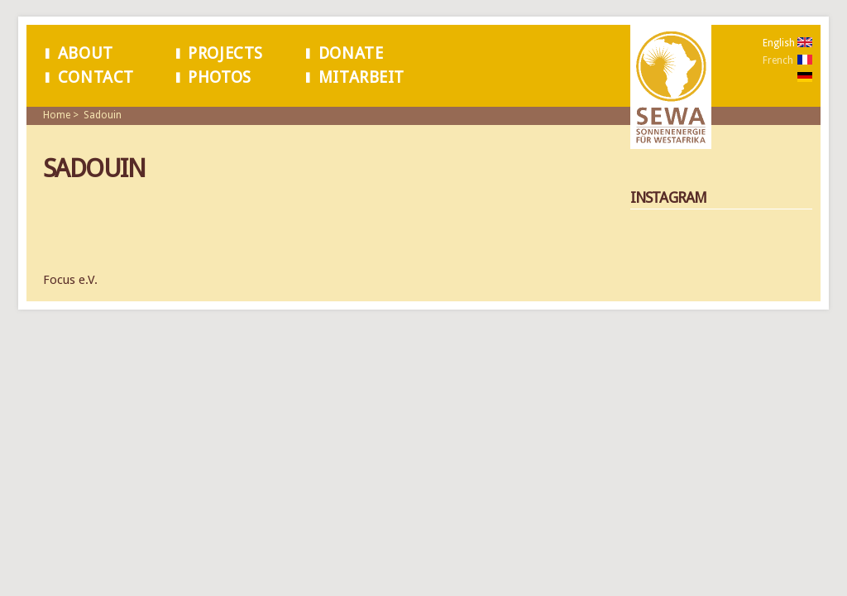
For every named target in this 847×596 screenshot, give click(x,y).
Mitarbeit (361, 77)
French (778, 60)
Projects (225, 53)
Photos (219, 77)
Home (56, 115)
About (85, 53)
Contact (96, 77)
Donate (351, 53)
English (779, 43)
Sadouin (103, 115)
